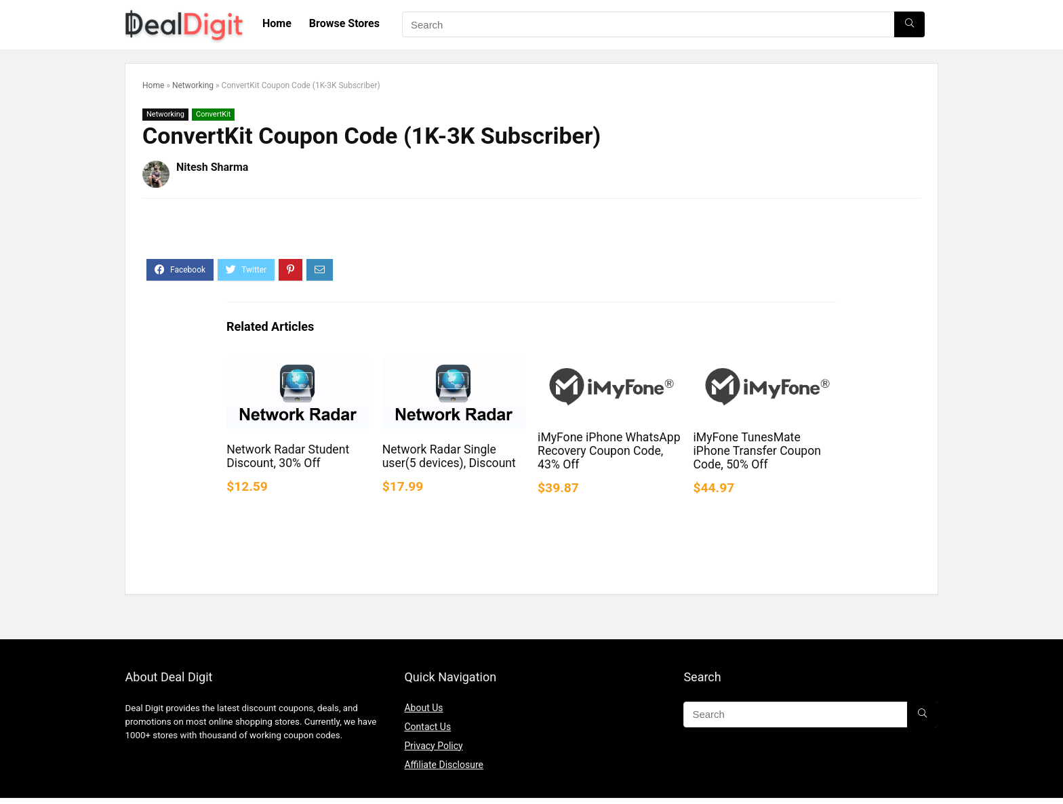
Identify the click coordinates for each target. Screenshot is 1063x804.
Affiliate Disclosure (443, 764)
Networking (193, 85)
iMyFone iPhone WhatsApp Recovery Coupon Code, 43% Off (609, 450)
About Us (423, 707)
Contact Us (427, 726)
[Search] (909, 24)
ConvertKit (213, 114)
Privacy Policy (433, 745)
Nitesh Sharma (212, 167)
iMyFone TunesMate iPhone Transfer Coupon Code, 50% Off (757, 450)
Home (277, 23)
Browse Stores (344, 23)
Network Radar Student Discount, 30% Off (287, 456)
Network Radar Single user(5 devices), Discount (449, 456)
